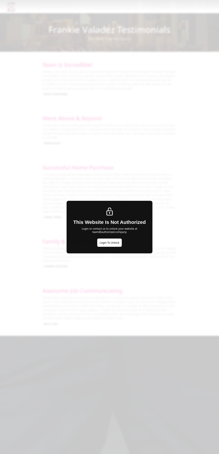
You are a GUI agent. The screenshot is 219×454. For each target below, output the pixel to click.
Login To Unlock (109, 242)
